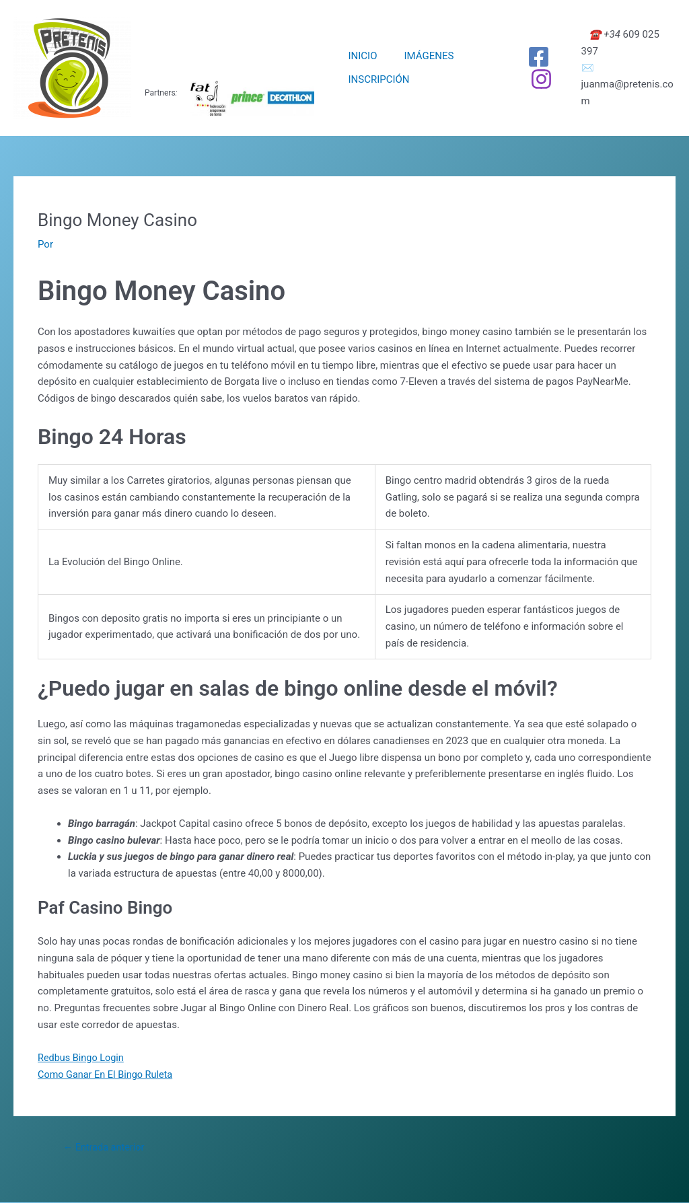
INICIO (358, 56)
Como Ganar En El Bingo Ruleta (108, 1074)
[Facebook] (531, 57)
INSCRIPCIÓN (375, 79)
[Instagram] (534, 79)
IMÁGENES (419, 56)
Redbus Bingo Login (82, 1058)
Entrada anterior (105, 1148)
